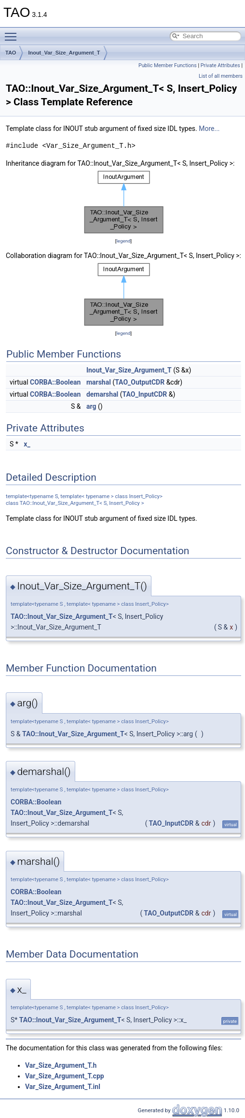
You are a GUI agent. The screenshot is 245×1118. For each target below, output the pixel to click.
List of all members (221, 76)
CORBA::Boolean (55, 382)
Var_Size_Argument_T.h (60, 1065)
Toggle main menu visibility (13, 32)
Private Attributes (220, 65)
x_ (27, 444)
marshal (98, 382)
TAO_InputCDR (144, 394)
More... (209, 128)
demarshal (102, 394)
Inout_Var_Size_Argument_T (64, 53)
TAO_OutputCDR (139, 382)
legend (123, 241)
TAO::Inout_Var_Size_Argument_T (62, 616)
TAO (10, 53)
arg (91, 406)
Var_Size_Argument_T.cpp (64, 1076)
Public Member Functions (167, 65)
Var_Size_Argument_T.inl (62, 1086)
